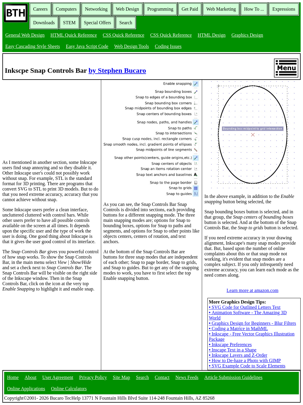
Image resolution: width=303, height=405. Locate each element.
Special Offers (97, 22)
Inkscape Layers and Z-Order (238, 355)
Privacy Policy (93, 377)
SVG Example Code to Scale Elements (247, 365)
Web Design (127, 9)
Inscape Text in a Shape (233, 349)
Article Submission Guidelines (233, 377)
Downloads (44, 22)
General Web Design (25, 35)
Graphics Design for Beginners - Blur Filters (252, 323)
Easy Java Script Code (87, 46)
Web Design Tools (131, 46)
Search (125, 22)
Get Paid (190, 9)
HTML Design (211, 35)
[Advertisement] (46, 117)
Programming (160, 9)
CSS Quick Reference (123, 35)
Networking (96, 9)
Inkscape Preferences (230, 344)
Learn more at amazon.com (252, 290)
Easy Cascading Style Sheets (32, 46)
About (30, 377)
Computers (66, 9)
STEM (69, 22)
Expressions (283, 9)
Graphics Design (247, 35)
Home (13, 377)
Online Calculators (68, 388)
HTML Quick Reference (74, 35)
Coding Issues (168, 46)
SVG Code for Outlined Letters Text (245, 307)
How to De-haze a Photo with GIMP (245, 360)
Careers (40, 9)
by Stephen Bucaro (117, 70)
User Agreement (57, 377)
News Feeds (187, 377)
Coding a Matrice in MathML (238, 328)
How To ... (254, 9)
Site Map (121, 377)
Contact (162, 377)
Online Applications (26, 388)
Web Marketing (221, 9)
